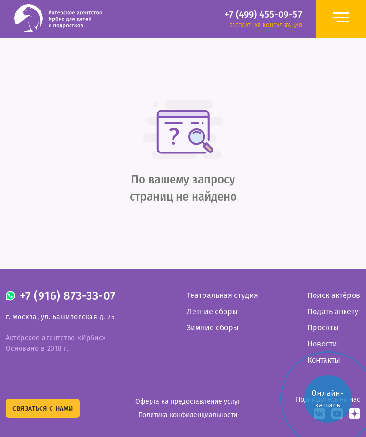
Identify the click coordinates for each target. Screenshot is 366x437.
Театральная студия (222, 295)
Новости (322, 343)
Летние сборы (212, 311)
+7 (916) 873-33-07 (68, 296)
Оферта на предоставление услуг (188, 401)
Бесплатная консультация (265, 25)
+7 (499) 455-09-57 (263, 14)
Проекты (323, 327)
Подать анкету (332, 311)
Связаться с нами (42, 409)
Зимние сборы (213, 327)
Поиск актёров (333, 295)
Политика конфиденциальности (187, 415)
